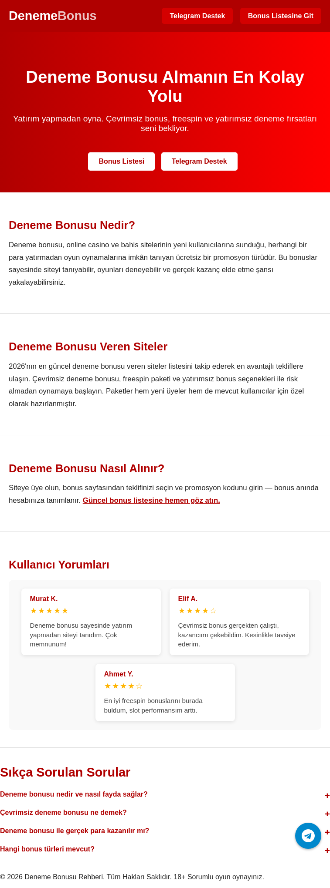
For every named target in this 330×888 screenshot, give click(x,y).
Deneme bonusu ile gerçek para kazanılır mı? (74, 830)
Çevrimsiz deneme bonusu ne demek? (63, 812)
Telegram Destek (197, 16)
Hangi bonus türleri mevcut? (47, 849)
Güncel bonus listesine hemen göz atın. (151, 500)
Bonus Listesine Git (280, 16)
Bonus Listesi (121, 161)
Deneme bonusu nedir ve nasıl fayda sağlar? (74, 794)
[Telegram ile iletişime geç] (308, 836)
